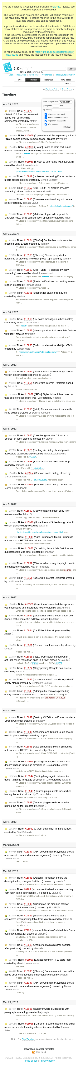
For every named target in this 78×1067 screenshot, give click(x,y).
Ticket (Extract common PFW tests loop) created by (37, 962)
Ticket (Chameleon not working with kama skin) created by (38, 201)
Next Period (67, 89)
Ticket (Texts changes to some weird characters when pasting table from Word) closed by (38, 917)
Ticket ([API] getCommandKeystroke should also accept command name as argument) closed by (39, 855)
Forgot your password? (65, 75)
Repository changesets (55, 121)
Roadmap (48, 80)
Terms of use (30, 1061)
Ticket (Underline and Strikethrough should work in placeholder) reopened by (38, 373)
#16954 (27, 154)
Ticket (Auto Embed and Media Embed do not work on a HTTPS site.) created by (38, 749)
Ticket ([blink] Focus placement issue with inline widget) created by (38, 411)
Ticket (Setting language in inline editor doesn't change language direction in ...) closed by (37, 765)
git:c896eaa (37, 468)
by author (57, 110)
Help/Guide (21, 75)
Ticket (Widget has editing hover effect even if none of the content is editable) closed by (39, 617)
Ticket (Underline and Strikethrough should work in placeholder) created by (38, 734)
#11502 (59, 663)
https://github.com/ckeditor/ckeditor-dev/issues (40, 53)
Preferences (46, 75)
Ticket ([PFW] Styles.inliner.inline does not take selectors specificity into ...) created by (38, 396)
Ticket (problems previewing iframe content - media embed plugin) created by (39, 178)
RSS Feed (41, 1052)
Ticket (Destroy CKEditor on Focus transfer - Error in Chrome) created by (39, 719)
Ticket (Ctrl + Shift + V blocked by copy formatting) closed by (36, 189)
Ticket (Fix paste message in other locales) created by (38, 321)
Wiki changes (51, 124)
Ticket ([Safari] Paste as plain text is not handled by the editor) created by (37, 149)
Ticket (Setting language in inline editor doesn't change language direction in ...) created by (37, 778)
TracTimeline (28, 1039)
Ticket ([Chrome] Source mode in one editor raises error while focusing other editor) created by (39, 1027)
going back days (53, 106)
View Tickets (66, 80)
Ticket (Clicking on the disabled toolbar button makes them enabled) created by (36, 906)
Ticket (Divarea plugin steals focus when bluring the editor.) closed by (37, 793)
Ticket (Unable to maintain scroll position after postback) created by (37, 947)
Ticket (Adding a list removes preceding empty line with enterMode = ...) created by (36, 693)
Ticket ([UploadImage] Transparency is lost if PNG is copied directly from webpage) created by (40, 137)
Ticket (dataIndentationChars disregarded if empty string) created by (38, 681)
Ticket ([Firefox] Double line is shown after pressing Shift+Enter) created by (38, 242)
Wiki (20, 80)
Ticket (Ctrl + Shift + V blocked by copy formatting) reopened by (36, 271)
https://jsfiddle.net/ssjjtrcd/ (60, 206)
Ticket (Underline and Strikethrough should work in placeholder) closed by (39, 524)
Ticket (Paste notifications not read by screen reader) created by (39, 283)
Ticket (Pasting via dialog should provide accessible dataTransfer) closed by (37, 452)
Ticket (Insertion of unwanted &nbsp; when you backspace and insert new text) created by (39, 606)
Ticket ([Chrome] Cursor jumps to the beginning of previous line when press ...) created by (37, 257)
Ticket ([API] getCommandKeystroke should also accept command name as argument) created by (39, 986)
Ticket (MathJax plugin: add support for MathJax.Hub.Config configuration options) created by (37, 216)
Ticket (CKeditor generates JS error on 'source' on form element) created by (36, 437)
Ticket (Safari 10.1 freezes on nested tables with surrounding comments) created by (21, 115)
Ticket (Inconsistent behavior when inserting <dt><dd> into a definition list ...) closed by (38, 891)
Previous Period (52, 89)
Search (68, 83)
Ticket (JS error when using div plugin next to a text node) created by (39, 565)
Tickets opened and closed (56, 117)
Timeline (33, 80)
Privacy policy (47, 1061)
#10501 (35, 663)
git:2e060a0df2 (39, 480)
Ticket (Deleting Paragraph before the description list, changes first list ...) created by (35, 880)
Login (11, 75)
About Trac (33, 75)
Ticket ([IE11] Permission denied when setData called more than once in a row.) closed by (37, 658)
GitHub (56, 6)
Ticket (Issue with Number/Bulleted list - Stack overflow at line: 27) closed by (39, 932)
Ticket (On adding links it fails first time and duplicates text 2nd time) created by (39, 550)
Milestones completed (55, 114)
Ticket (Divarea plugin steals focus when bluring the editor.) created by (37, 804)
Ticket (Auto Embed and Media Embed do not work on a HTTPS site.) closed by (38, 539)
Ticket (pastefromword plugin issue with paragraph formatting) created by (36, 1011)
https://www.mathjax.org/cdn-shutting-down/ (36, 352)
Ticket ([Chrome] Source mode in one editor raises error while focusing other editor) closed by (39, 973)
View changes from (57, 102)
